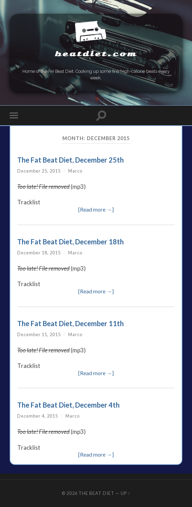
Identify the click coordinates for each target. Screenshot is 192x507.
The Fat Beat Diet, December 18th (70, 241)
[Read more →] (96, 209)
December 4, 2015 (37, 416)
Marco (75, 171)
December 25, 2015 (39, 171)
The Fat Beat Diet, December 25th (70, 160)
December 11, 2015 (39, 334)
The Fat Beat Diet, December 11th (70, 323)
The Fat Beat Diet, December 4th (68, 405)
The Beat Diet (96, 493)
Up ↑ (125, 493)
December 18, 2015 (39, 252)
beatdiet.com (96, 53)
